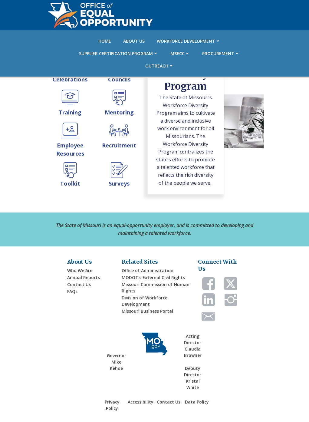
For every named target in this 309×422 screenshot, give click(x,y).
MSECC (180, 53)
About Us (134, 41)
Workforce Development (189, 41)
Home (104, 41)
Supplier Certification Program (118, 53)
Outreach (159, 66)
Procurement (221, 53)
